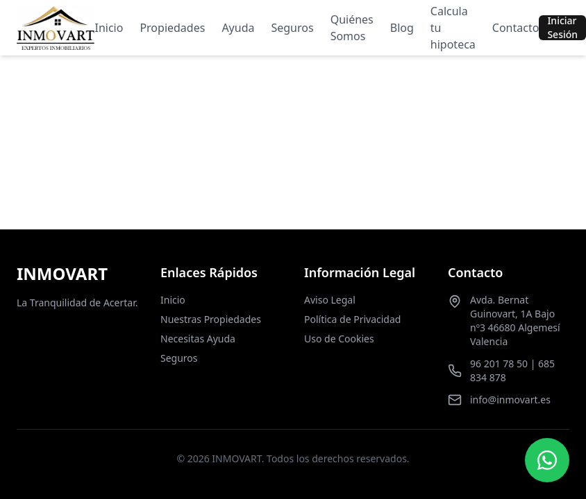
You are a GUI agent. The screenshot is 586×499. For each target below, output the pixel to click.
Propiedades (172, 27)
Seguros (292, 27)
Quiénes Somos (352, 28)
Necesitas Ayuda (197, 338)
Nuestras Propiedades (210, 319)
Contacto (515, 27)
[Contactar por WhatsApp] (547, 460)
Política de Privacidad (352, 319)
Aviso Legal (329, 299)
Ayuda (237, 27)
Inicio (108, 27)
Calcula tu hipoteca (453, 27)
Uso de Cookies (339, 338)
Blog (402, 27)
